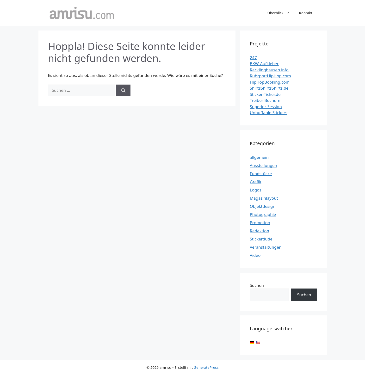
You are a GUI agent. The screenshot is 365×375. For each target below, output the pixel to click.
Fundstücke (261, 173)
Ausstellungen (263, 165)
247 (253, 57)
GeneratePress (206, 367)
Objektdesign (262, 206)
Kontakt (305, 12)
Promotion (260, 222)
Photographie (263, 214)
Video (255, 255)
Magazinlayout (264, 198)
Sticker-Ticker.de (265, 94)
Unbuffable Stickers (268, 112)
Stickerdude (261, 239)
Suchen (257, 285)
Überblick (280, 13)
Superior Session (266, 106)
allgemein (259, 157)
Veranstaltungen (266, 247)
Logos (255, 190)
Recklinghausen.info (269, 70)
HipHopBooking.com (270, 82)
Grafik (255, 181)
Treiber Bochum (265, 100)
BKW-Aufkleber (264, 63)
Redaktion (259, 231)
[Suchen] (123, 90)
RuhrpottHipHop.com (270, 76)
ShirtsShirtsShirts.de (269, 88)
